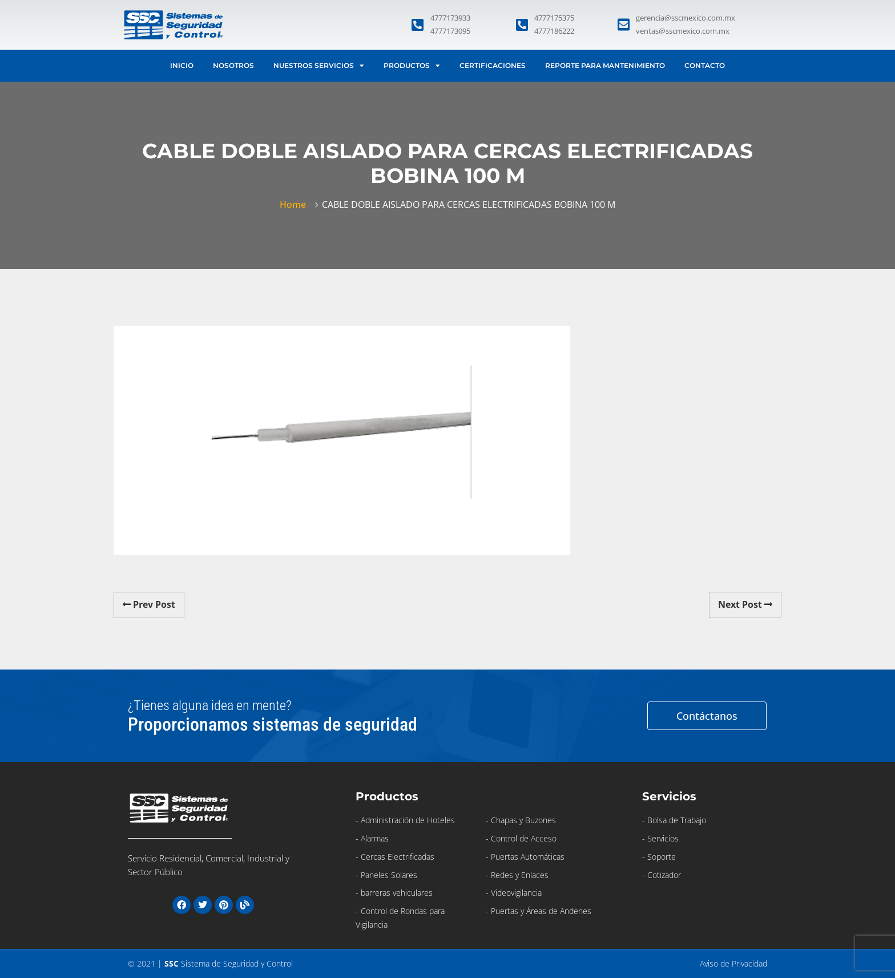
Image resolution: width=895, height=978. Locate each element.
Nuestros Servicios (318, 66)
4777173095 (450, 31)
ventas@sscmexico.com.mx (682, 31)
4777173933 (450, 18)
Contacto (704, 65)
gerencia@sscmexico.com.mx (685, 18)
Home (295, 204)
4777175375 (554, 18)
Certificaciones (492, 65)
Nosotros (233, 65)
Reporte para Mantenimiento (605, 65)
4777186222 (554, 31)
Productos (412, 66)
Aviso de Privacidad (733, 963)
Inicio (181, 65)
